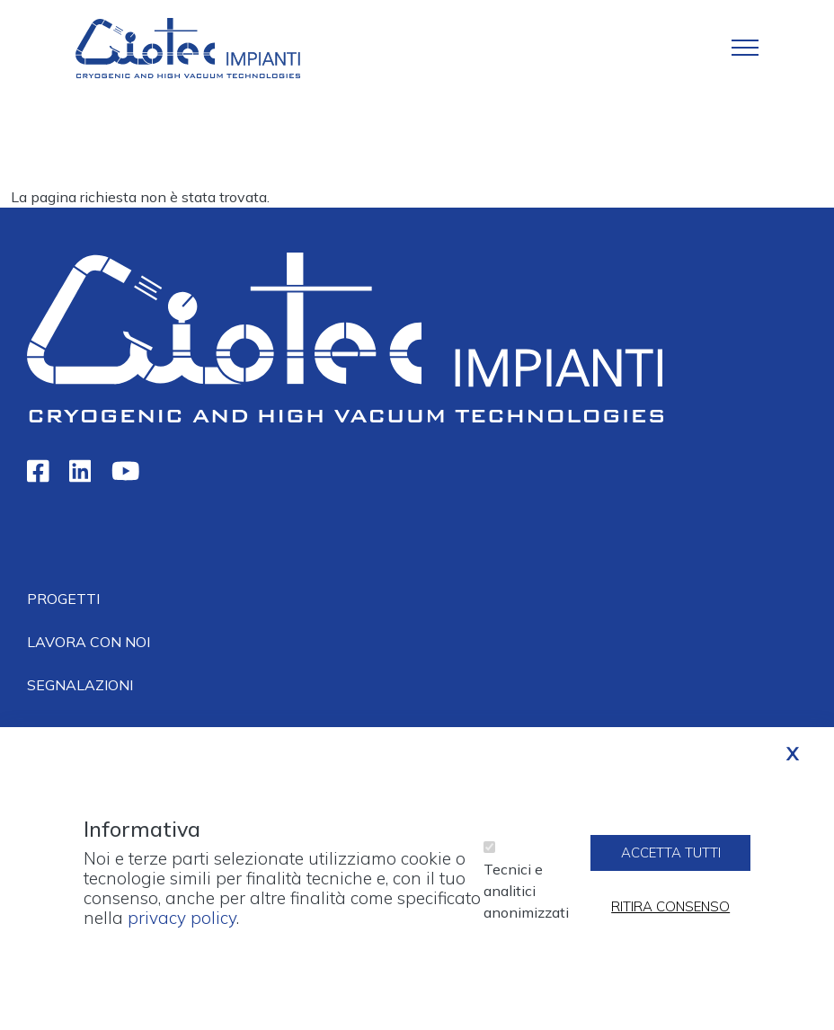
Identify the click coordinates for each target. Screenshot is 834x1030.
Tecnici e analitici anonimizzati (526, 899)
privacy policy (182, 927)
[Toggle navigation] (745, 48)
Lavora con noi (88, 642)
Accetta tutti (671, 861)
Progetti (63, 599)
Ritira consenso (670, 915)
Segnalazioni (80, 685)
